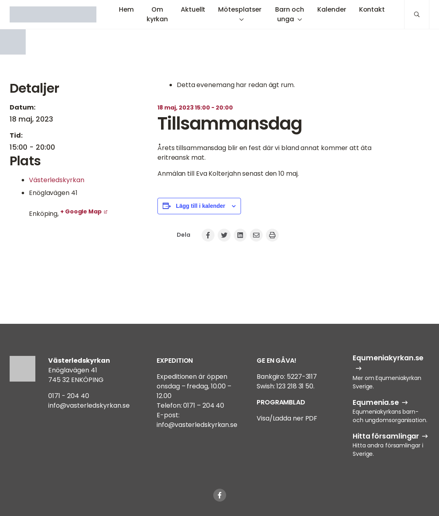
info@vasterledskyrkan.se (89, 405)
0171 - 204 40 (68, 395)
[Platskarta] (74, 262)
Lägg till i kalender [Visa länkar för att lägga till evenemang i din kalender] (200, 206)
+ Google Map (81, 211)
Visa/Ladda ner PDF (287, 418)
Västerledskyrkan (56, 180)
